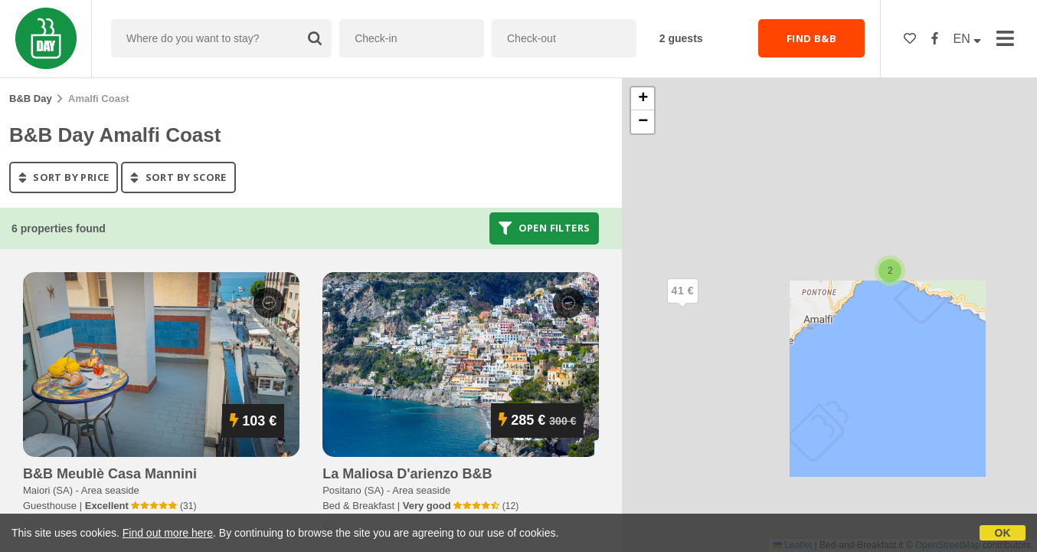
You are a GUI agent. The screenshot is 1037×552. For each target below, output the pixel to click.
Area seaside (110, 490)
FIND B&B (811, 38)
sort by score (178, 177)
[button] (682, 303)
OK (1003, 533)
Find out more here (168, 533)
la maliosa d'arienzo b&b (407, 473)
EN (968, 38)
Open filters (544, 228)
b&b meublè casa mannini (110, 473)
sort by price (63, 177)
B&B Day (30, 98)
